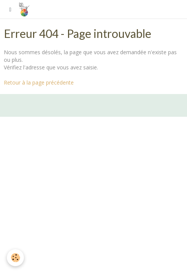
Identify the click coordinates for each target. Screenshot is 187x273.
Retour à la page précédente (39, 82)
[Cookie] (15, 257)
